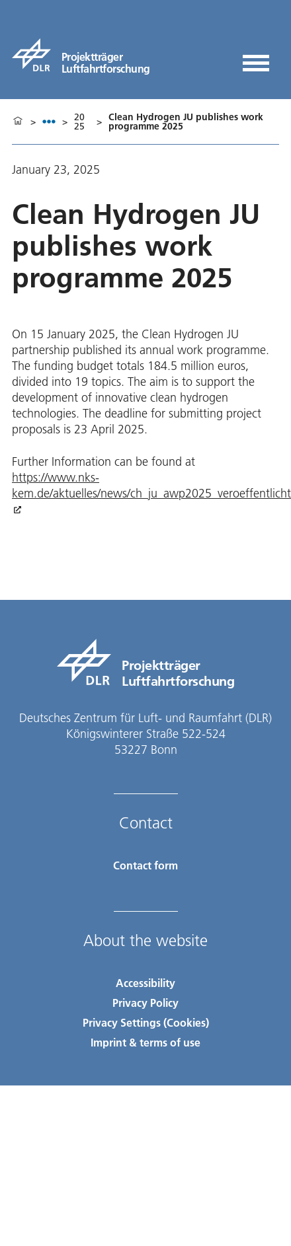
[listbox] (49, 121)
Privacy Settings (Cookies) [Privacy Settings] (146, 1022)
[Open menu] (256, 58)
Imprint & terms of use (145, 1042)
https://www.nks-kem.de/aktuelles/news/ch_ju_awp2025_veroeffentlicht (151, 485)
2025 (79, 121)
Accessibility (145, 983)
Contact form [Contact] (145, 865)
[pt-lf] (81, 54)
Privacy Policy (145, 1002)
